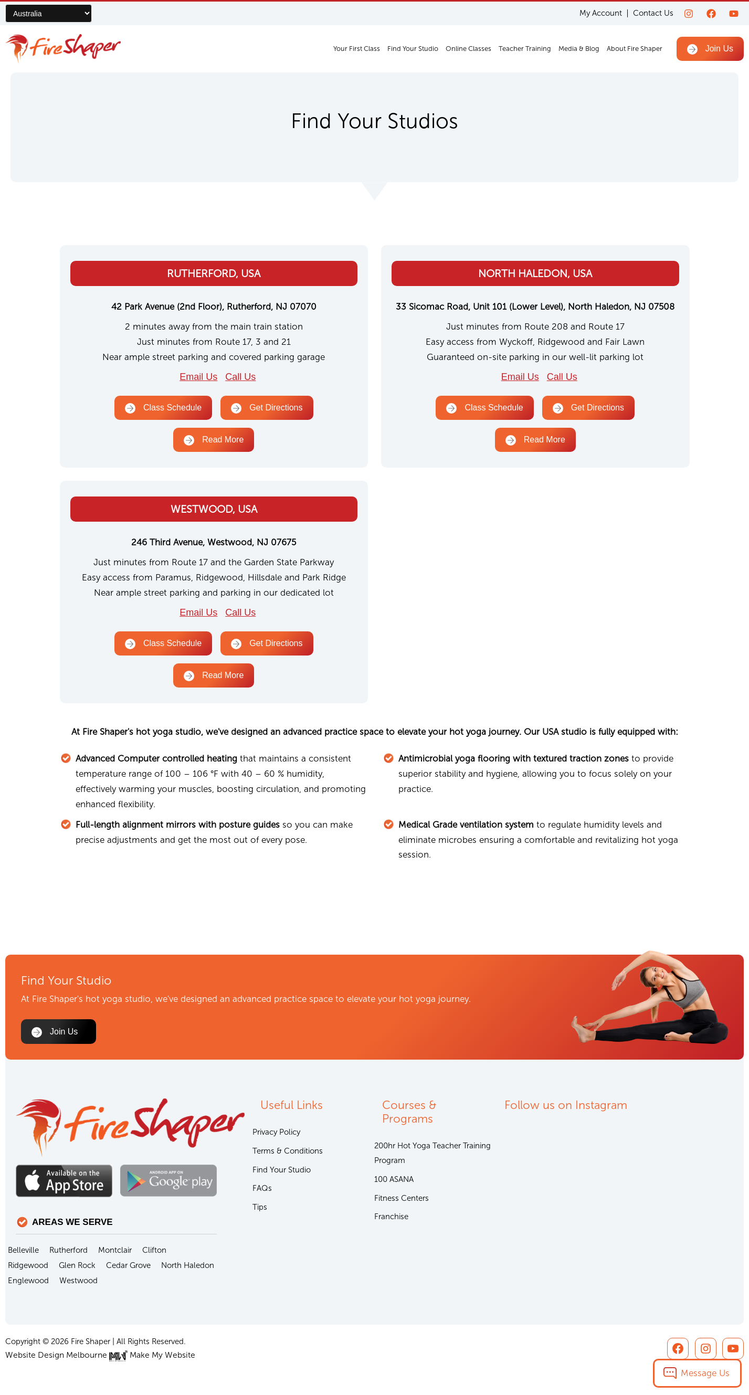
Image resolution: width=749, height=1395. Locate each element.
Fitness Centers (401, 1201)
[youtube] (734, 13)
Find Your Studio (412, 48)
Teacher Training (525, 48)
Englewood (28, 1281)
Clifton (154, 1250)
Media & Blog (578, 48)
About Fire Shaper (634, 48)
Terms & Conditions (287, 1152)
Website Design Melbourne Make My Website (95, 1355)
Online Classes (468, 48)
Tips (259, 1211)
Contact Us (653, 13)
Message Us (705, 1373)
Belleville (23, 1250)
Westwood (78, 1281)
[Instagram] (688, 13)
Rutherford (68, 1250)
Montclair (115, 1250)
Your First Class (356, 48)
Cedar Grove (128, 1266)
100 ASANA (394, 1181)
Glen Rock (77, 1266)
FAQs (262, 1191)
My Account (600, 13)
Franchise (391, 1220)
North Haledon (187, 1266)
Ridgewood (28, 1266)
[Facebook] (711, 13)
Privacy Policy (276, 1133)
